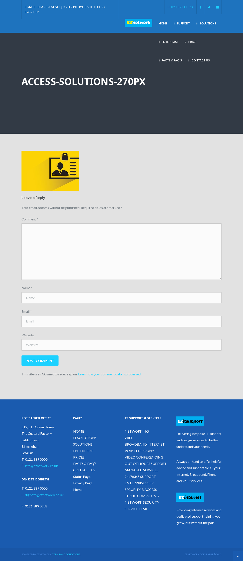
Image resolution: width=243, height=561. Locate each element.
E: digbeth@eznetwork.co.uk (42, 495)
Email (26, 311)
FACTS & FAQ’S (84, 464)
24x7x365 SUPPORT (140, 476)
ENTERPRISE (83, 451)
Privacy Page (82, 483)
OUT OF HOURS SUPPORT (146, 464)
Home (77, 489)
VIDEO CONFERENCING (144, 457)
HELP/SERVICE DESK (180, 7)
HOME (78, 431)
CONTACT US (84, 470)
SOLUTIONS (83, 444)
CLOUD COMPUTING (142, 496)
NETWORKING (137, 431)
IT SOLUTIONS (85, 438)
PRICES (78, 457)
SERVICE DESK (136, 509)
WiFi (128, 438)
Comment (29, 219)
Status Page (81, 476)
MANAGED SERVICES (141, 470)
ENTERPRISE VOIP (139, 483)
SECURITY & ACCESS (141, 489)
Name (27, 288)
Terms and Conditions (66, 554)
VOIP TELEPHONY (139, 451)
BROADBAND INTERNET (145, 444)
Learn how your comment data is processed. (109, 374)
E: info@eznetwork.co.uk (39, 466)
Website (27, 335)
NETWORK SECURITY (142, 502)
